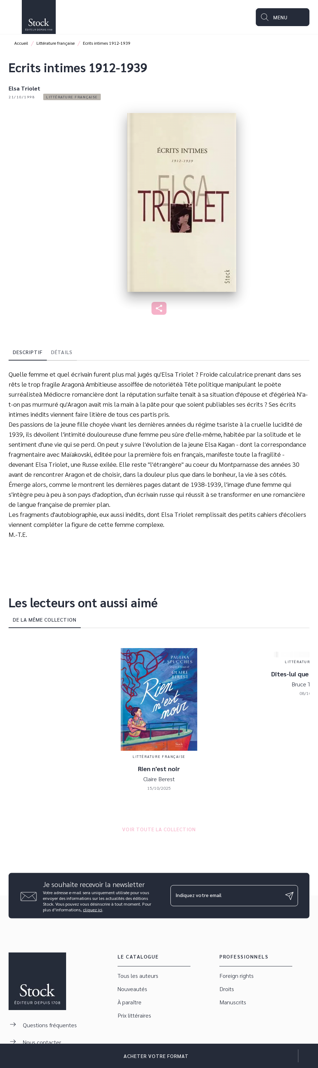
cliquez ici (92, 909)
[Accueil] (39, 17)
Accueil (21, 43)
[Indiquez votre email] (225, 895)
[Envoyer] (289, 895)
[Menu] (282, 17)
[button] (72, 97)
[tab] (28, 352)
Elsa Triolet (24, 88)
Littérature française (55, 43)
